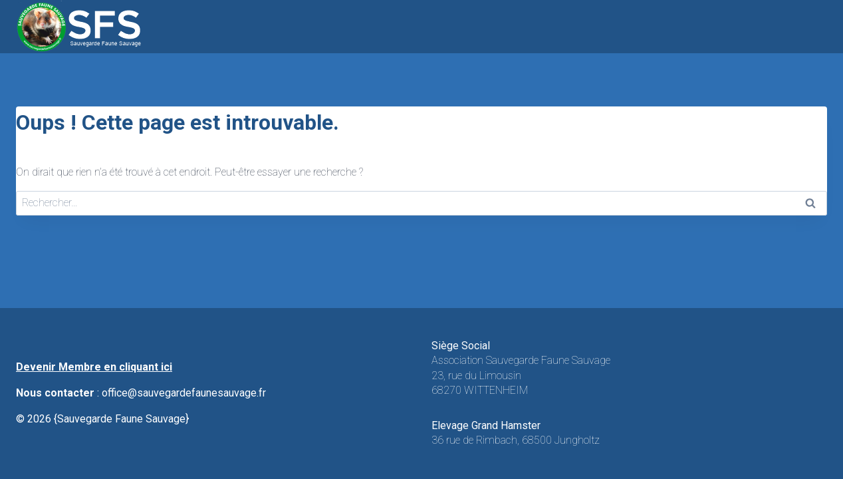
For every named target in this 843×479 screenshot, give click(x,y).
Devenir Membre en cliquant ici (94, 367)
